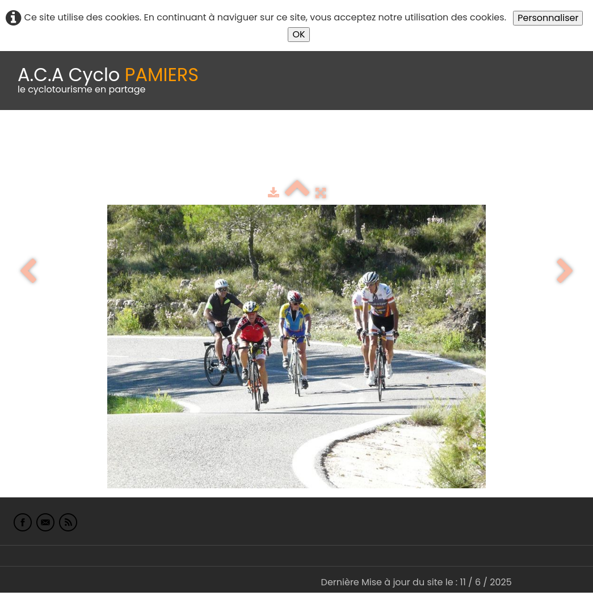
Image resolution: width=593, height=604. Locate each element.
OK (298, 34)
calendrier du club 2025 (167, 138)
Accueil (25, 138)
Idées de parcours (284, 138)
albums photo (487, 138)
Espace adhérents (388, 138)
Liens (552, 138)
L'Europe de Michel (50, 161)
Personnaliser (548, 17)
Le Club (74, 138)
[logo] (108, 80)
